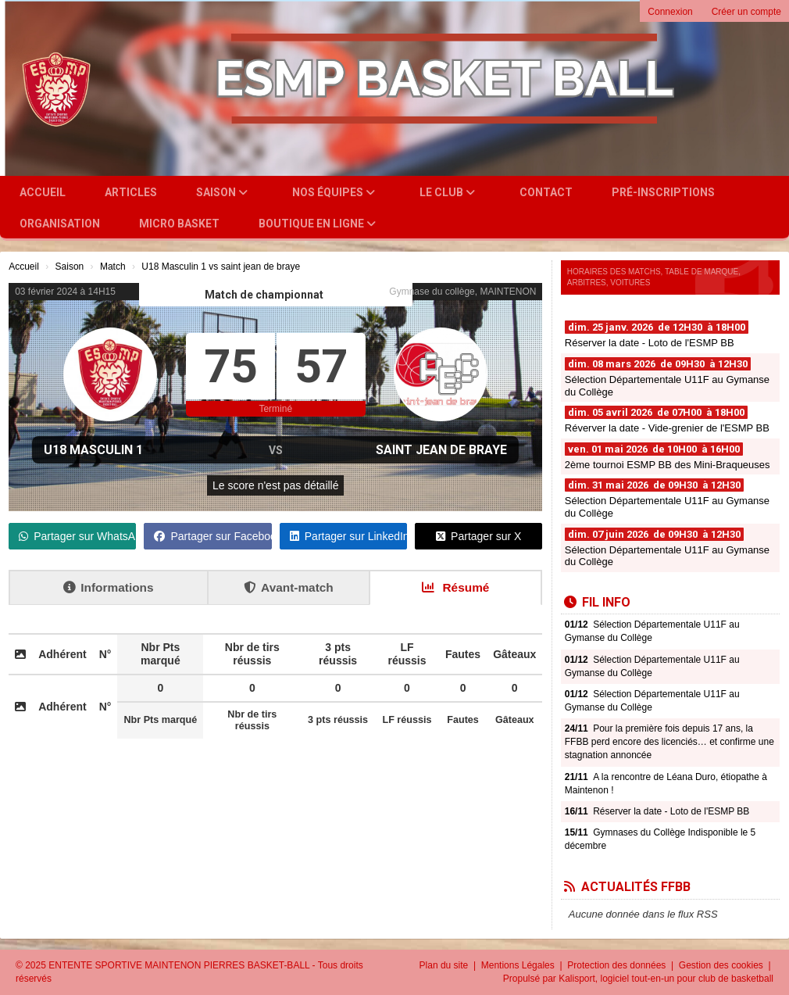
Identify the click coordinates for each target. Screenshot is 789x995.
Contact (546, 192)
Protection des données (617, 965)
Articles (131, 192)
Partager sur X (478, 536)
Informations (108, 587)
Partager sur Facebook (212, 536)
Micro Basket (179, 223)
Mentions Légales (519, 965)
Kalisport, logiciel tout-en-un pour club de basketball (666, 978)
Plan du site (445, 965)
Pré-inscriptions (663, 192)
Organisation (60, 223)
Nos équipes (333, 192)
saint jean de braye (441, 449)
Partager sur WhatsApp (77, 536)
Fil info (597, 602)
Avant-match (289, 587)
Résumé (455, 587)
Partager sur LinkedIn (348, 536)
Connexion (670, 11)
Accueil (43, 192)
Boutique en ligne (317, 223)
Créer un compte (746, 11)
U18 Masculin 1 (93, 449)
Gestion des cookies (722, 965)
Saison (222, 192)
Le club (447, 192)
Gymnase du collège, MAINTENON (462, 291)
